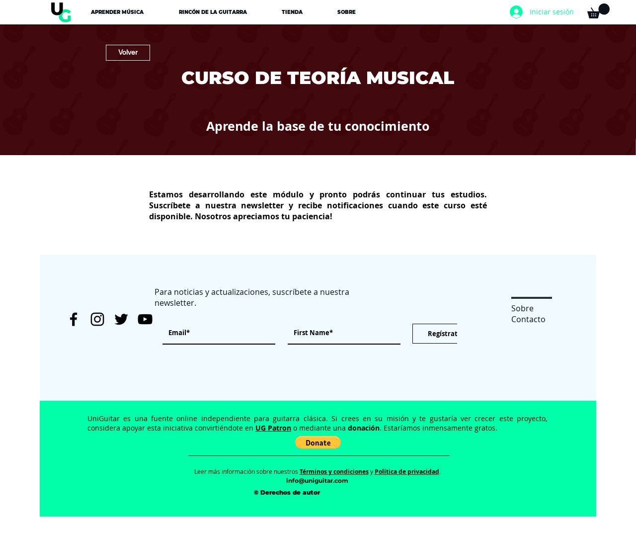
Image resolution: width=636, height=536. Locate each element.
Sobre (522, 308)
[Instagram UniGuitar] (97, 319)
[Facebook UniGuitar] (73, 319)
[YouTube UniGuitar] (145, 319)
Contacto (528, 319)
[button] (117, 12)
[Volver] (128, 53)
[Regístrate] (444, 334)
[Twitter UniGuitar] (121, 319)
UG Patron (273, 428)
